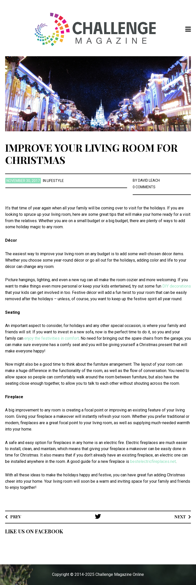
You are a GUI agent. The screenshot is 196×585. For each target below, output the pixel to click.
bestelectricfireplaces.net (153, 461)
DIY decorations (176, 286)
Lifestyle (55, 181)
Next (180, 516)
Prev (15, 516)
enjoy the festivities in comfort (51, 338)
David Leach (149, 180)
